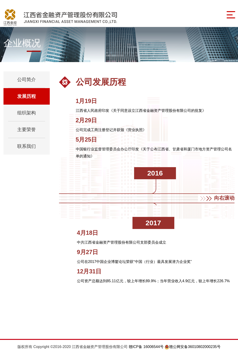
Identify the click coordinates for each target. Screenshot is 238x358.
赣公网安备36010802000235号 (193, 351)
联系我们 (26, 150)
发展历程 (26, 100)
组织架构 (26, 116)
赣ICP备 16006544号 (147, 351)
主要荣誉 (26, 133)
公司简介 (26, 83)
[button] (216, 202)
